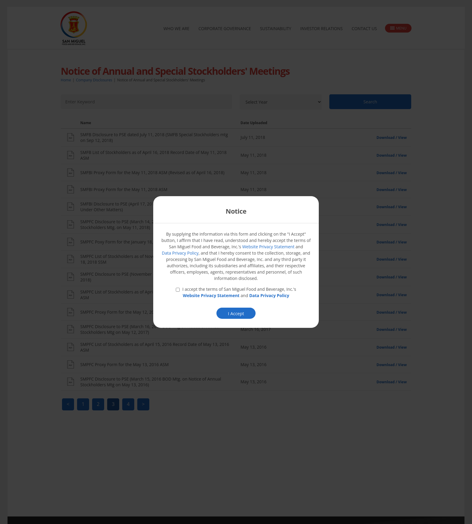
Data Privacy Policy (180, 253)
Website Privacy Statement (268, 247)
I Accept (236, 314)
